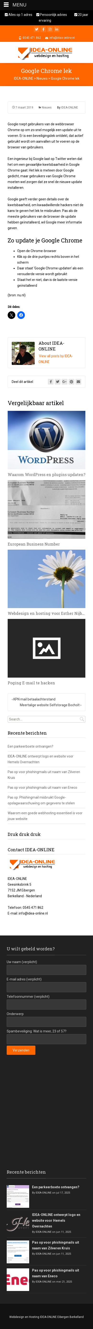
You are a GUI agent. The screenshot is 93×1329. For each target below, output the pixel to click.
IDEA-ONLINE (69, 107)
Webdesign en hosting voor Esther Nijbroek (49, 613)
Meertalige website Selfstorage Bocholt (50, 705)
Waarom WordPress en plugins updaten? (46, 474)
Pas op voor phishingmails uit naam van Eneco (42, 787)
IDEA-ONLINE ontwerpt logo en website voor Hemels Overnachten (56, 1220)
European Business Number (34, 544)
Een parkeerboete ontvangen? (30, 746)
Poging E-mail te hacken (31, 682)
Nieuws (47, 107)
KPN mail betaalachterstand (33, 699)
